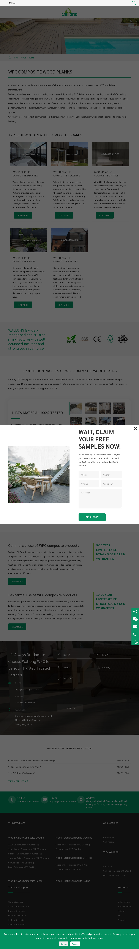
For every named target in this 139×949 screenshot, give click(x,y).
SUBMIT (92, 517)
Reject (64, 943)
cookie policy (81, 938)
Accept (75, 943)
